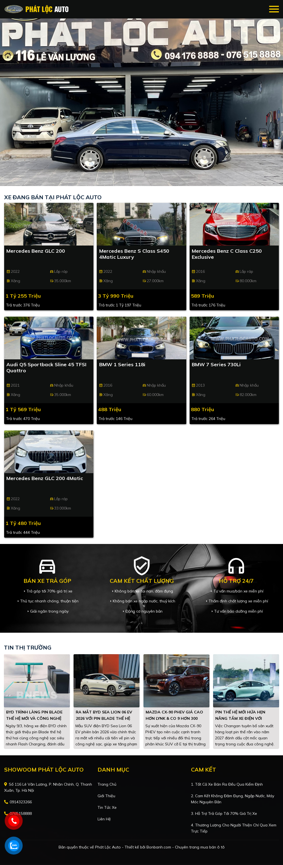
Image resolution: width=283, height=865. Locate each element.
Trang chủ (107, 784)
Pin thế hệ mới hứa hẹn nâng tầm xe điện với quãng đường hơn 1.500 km (244, 718)
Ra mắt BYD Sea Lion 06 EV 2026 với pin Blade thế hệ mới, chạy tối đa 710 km (104, 718)
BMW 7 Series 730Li (216, 365)
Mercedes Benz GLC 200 (35, 251)
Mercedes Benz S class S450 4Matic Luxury (134, 254)
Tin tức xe (107, 807)
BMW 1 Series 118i (122, 365)
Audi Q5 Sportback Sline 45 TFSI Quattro (46, 368)
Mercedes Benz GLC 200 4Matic (44, 478)
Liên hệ (104, 819)
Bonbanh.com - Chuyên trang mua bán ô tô (185, 847)
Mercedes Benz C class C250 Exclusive (227, 254)
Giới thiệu (106, 795)
